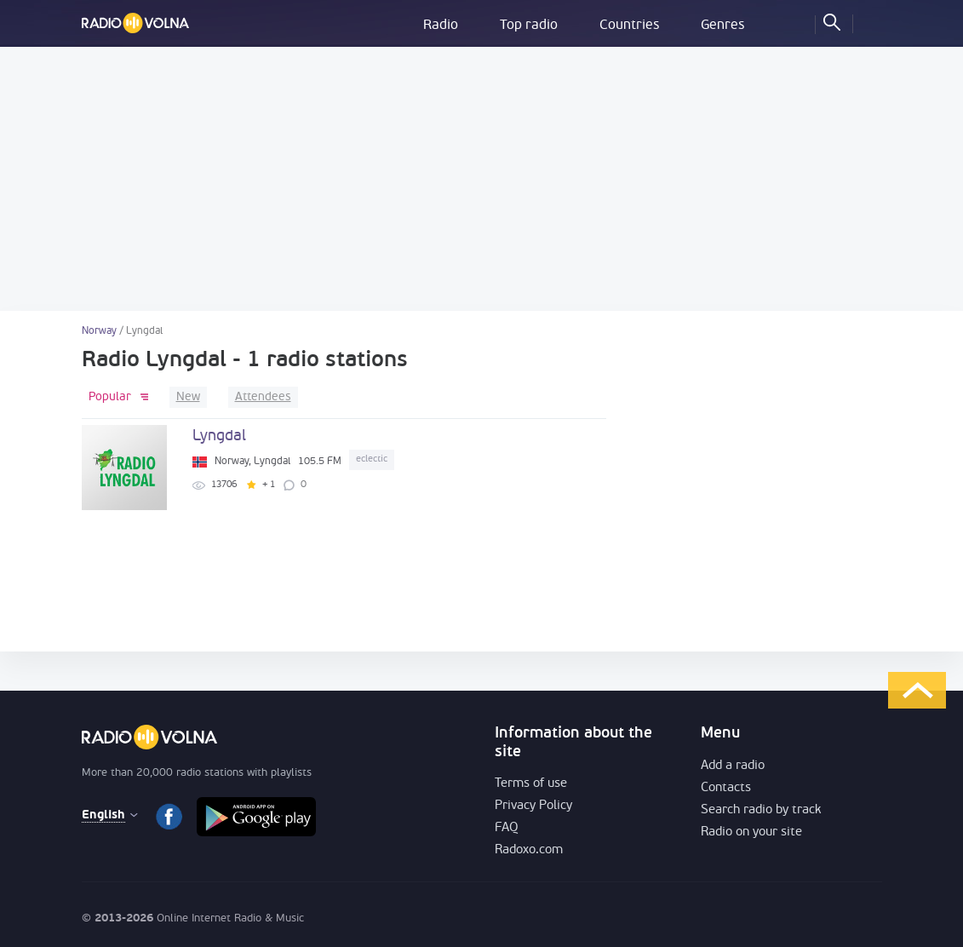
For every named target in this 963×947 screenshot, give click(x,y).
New (188, 397)
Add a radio (733, 766)
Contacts (726, 788)
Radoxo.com (529, 850)
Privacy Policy (533, 806)
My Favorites (794, 21)
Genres (722, 25)
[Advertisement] (481, 179)
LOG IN (869, 21)
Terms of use (531, 784)
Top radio (529, 25)
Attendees (263, 397)
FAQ (507, 828)
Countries (629, 25)
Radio (440, 25)
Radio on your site (751, 832)
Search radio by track (761, 810)
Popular (110, 397)
